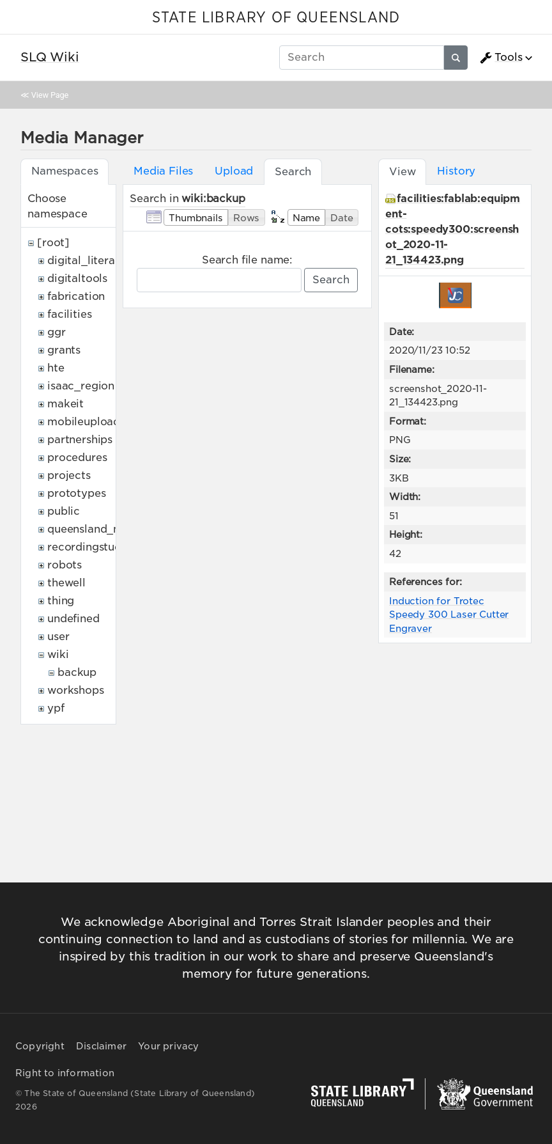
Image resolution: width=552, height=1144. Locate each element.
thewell (66, 583)
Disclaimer (101, 1046)
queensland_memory (102, 529)
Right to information (64, 1073)
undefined (73, 619)
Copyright (40, 1046)
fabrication (76, 296)
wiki (57, 654)
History (456, 171)
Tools (501, 57)
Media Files (163, 171)
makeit (65, 404)
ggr (56, 332)
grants (63, 350)
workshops (75, 690)
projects (69, 475)
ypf (56, 708)
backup (76, 672)
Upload (234, 171)
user (58, 637)
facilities (69, 314)
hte (56, 368)
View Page (49, 95)
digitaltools (77, 278)
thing (60, 601)
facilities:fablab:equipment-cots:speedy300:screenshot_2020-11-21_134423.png (452, 229)
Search (330, 280)
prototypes (76, 493)
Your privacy (168, 1046)
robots (64, 565)
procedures (77, 457)
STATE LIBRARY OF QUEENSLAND (276, 18)
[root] (53, 243)
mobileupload (83, 422)
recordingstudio (89, 547)
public (63, 511)
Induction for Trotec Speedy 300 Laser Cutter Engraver (449, 614)
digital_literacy (87, 261)
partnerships (79, 440)
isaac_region (80, 386)
